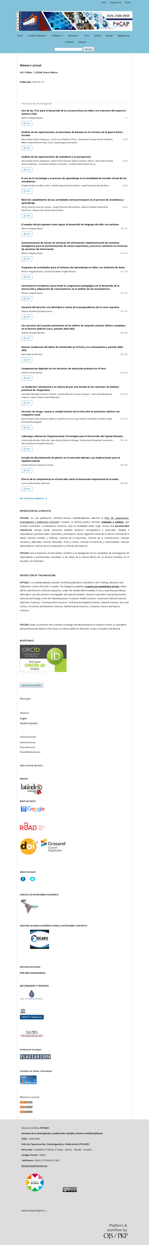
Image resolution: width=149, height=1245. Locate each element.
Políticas (56, 35)
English (23, 718)
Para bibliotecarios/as (30, 752)
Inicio (20, 35)
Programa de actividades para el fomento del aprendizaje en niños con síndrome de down (73, 267)
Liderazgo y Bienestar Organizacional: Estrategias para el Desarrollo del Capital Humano (72, 436)
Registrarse (123, 35)
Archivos (69, 41)
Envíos (97, 35)
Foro (86, 35)
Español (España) (28, 723)
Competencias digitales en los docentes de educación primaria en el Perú (63, 368)
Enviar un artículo (31, 685)
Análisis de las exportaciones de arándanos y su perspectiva (56, 156)
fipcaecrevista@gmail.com (34, 1166)
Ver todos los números (32, 498)
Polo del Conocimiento (32, 972)
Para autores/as (27, 747)
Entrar (128, 2)
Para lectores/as (27, 742)
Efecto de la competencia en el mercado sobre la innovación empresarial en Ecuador (70, 479)
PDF (28, 123)
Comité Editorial (36, 35)
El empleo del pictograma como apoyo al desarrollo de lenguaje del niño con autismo (70, 224)
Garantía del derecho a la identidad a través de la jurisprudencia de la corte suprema (70, 307)
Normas (73, 35)
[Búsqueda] (68, 49)
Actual (109, 35)
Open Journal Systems (31, 765)
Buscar (82, 41)
